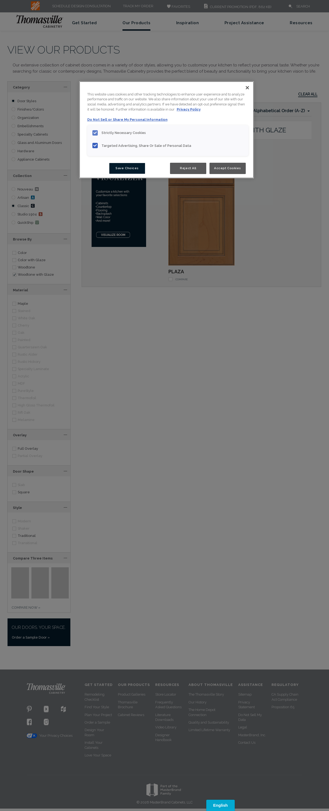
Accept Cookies (227, 168)
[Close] (247, 88)
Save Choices (127, 168)
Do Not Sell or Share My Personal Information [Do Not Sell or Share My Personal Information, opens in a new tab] (127, 120)
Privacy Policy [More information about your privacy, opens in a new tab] (189, 109)
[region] (166, 130)
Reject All (188, 168)
